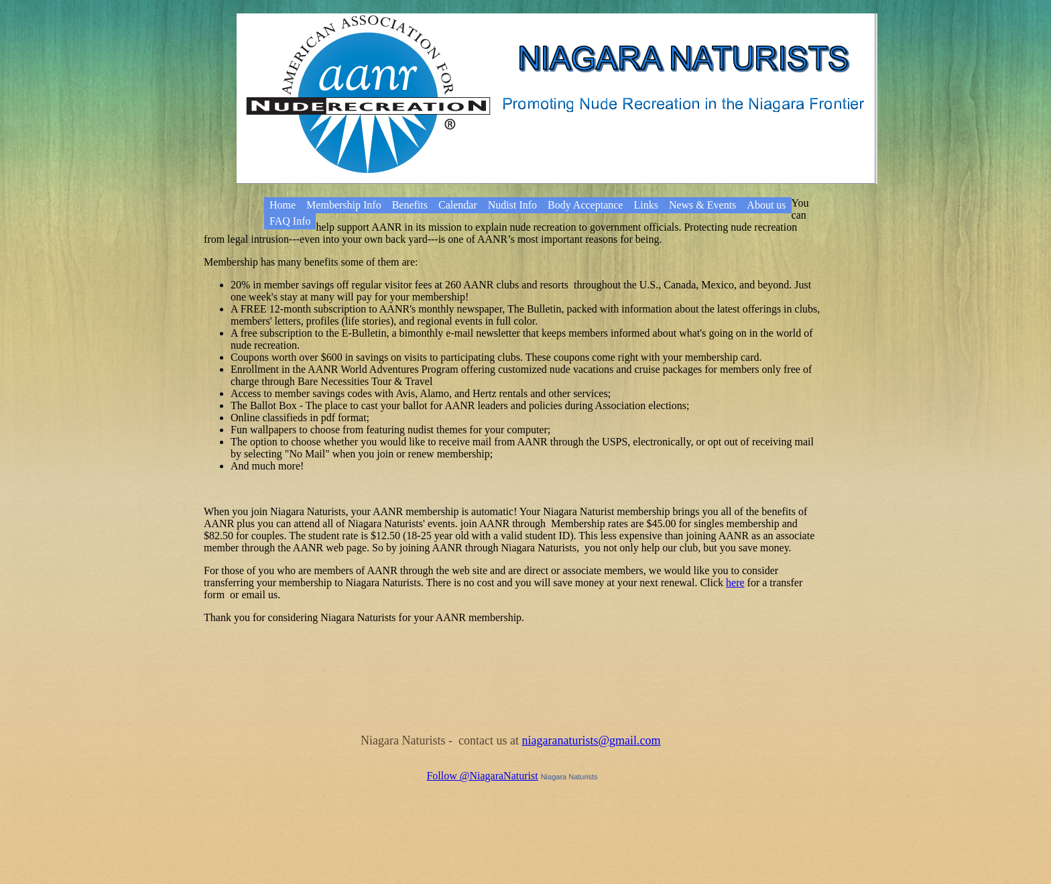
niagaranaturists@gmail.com (590, 740)
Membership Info (343, 205)
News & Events (702, 205)
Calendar (457, 205)
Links (645, 205)
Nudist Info (512, 205)
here (735, 582)
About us (766, 205)
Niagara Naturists (569, 777)
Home (282, 205)
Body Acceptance (585, 205)
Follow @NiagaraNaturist (482, 775)
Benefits (410, 205)
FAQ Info (289, 221)
